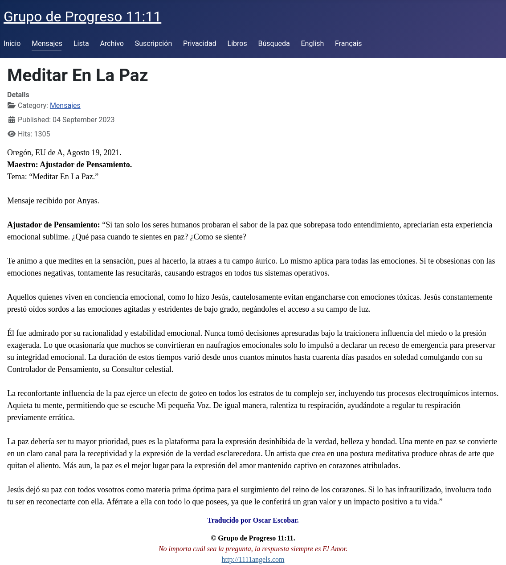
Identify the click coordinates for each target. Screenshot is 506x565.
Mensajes (47, 43)
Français (348, 43)
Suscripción (153, 43)
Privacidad (199, 43)
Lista (81, 43)
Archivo (112, 43)
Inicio (12, 43)
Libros (237, 43)
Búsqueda (274, 43)
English (312, 43)
